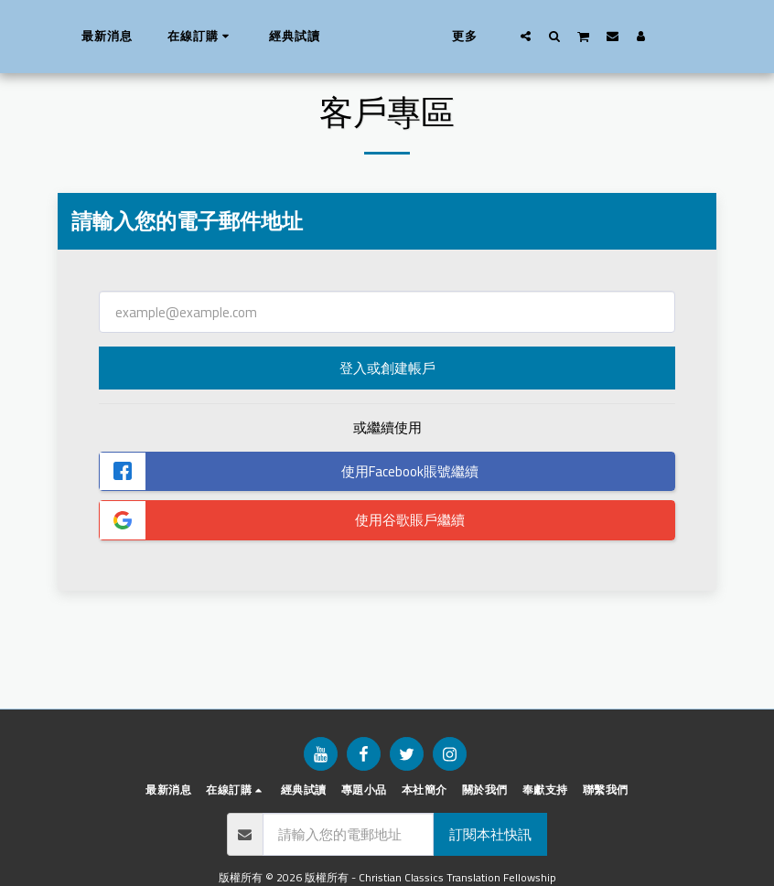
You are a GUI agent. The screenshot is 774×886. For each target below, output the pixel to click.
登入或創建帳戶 (387, 368)
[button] (556, 35)
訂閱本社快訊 (490, 834)
